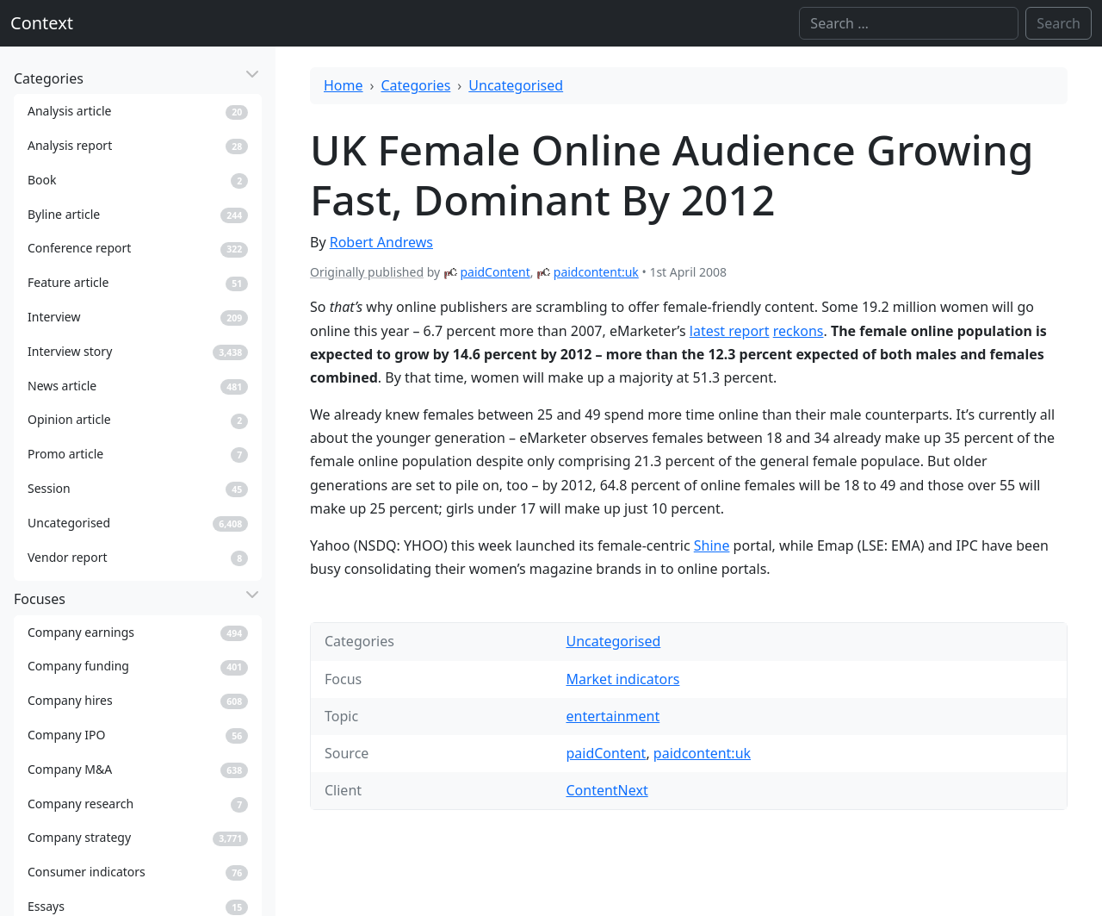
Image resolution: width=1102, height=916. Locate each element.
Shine (712, 545)
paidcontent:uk (596, 272)
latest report (730, 330)
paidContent (494, 272)
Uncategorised (515, 85)
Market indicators (622, 679)
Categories (416, 85)
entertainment (612, 716)
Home (343, 85)
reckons (798, 330)
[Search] (908, 23)
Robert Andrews (381, 242)
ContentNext (606, 790)
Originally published (367, 272)
